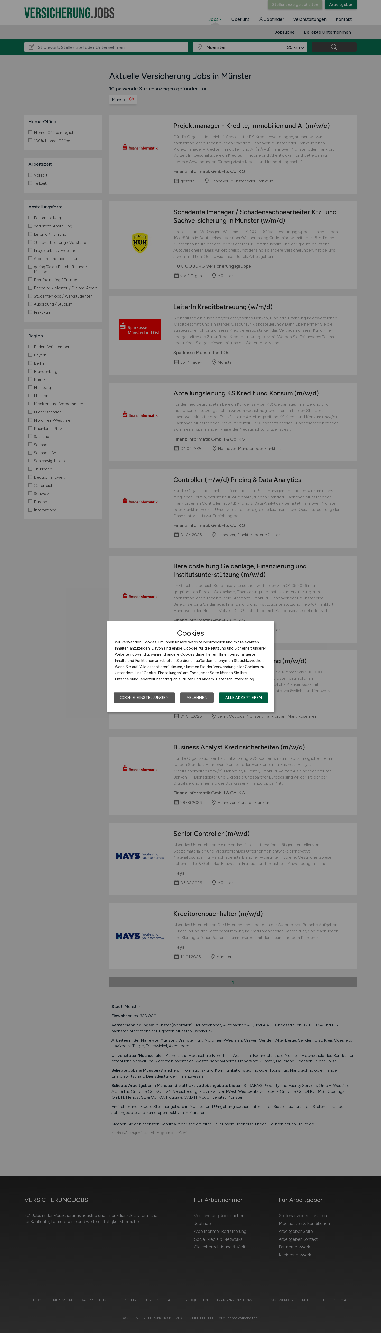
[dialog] (190, 666)
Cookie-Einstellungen (144, 697)
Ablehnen (197, 697)
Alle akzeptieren (243, 697)
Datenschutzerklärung (235, 679)
